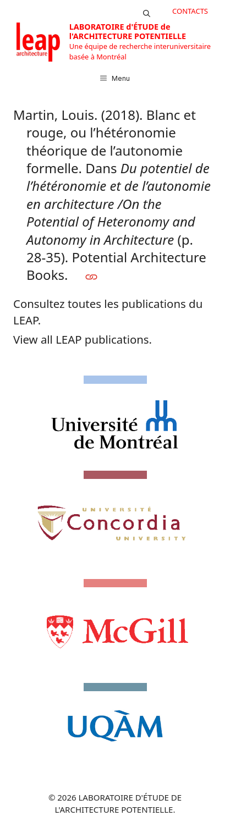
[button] (146, 11)
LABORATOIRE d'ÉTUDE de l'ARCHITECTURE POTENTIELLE (127, 31)
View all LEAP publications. (82, 339)
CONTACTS (190, 11)
